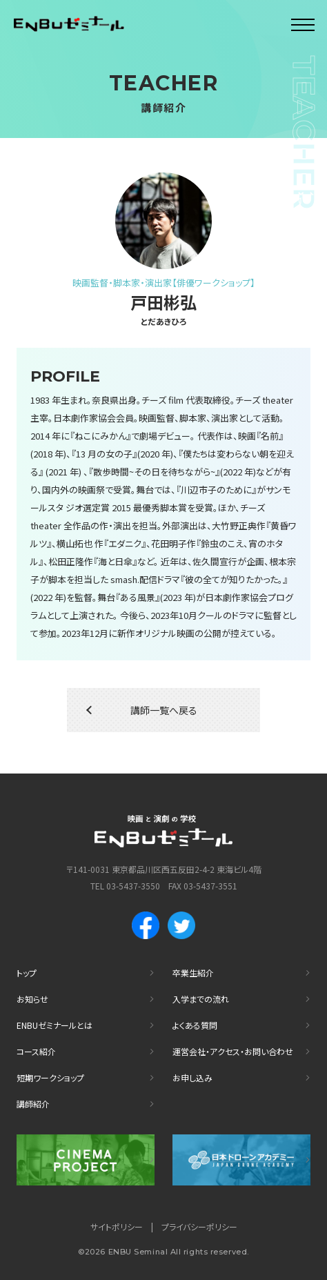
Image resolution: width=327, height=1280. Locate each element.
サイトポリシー (116, 1226)
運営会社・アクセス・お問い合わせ (232, 1051)
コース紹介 (36, 1051)
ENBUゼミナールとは (54, 1025)
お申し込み (192, 1077)
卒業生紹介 (193, 972)
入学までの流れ (200, 999)
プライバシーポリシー (199, 1226)
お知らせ (32, 999)
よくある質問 (194, 1025)
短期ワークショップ (50, 1077)
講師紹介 (33, 1104)
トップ (27, 972)
